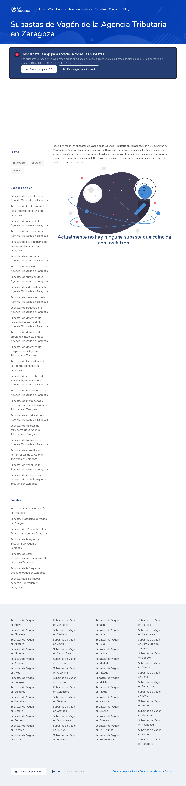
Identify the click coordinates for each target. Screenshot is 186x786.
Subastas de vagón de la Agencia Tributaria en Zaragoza (29, 467)
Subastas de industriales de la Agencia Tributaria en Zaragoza (29, 289)
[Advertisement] (93, 110)
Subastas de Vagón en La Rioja (149, 623)
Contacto (114, 9)
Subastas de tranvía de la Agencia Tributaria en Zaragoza (29, 442)
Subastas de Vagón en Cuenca (64, 680)
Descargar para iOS (39, 69)
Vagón (36, 163)
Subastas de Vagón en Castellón (64, 632)
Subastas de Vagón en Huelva (64, 728)
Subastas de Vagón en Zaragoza (149, 742)
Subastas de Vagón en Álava (22, 623)
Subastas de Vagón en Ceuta (64, 642)
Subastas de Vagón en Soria (149, 675)
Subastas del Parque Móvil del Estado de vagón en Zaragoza (29, 531)
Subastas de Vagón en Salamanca (149, 632)
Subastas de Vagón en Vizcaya (22, 709)
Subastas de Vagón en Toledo (149, 703)
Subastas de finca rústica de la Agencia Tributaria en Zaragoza (29, 269)
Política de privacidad (125, 771)
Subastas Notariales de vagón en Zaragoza (29, 521)
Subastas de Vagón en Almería (22, 651)
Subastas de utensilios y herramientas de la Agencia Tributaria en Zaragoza (27, 455)
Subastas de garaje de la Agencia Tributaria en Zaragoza (29, 223)
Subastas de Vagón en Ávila (22, 670)
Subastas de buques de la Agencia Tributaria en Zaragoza (29, 310)
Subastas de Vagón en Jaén (107, 623)
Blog (126, 9)
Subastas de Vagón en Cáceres (22, 728)
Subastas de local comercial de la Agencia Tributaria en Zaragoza (27, 211)
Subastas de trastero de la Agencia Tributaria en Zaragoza (29, 234)
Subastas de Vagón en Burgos (22, 718)
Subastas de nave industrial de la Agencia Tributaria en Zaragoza (29, 246)
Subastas (100, 9)
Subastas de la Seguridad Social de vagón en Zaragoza (28, 570)
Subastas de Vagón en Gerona (64, 699)
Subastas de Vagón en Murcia (107, 690)
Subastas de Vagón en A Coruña (64, 670)
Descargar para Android (79, 69)
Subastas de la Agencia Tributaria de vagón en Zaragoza (25, 544)
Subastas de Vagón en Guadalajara (64, 718)
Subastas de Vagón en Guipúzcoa (64, 690)
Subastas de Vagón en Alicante (22, 642)
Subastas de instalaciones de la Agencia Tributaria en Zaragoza (28, 366)
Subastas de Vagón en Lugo (107, 642)
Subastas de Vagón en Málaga (107, 670)
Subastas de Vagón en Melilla (107, 680)
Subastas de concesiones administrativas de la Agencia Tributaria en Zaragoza (28, 480)
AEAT (17, 170)
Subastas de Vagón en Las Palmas (107, 728)
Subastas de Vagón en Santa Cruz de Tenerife (149, 644)
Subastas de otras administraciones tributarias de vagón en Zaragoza (29, 558)
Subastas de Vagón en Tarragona (149, 684)
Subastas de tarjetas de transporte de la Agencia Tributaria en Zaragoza (26, 430)
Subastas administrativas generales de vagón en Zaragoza (25, 583)
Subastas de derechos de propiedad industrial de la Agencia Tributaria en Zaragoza (29, 322)
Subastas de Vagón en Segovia (149, 656)
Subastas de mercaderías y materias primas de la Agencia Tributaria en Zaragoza (29, 405)
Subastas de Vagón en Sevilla (149, 665)
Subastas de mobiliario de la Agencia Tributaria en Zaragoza (29, 417)
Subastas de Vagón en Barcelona (22, 699)
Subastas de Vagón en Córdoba (64, 661)
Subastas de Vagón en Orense (107, 709)
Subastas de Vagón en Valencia (149, 713)
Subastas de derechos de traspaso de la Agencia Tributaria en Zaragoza (26, 351)
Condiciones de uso (151, 771)
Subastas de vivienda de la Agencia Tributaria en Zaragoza (29, 198)
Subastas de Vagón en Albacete (22, 632)
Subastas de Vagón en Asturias (22, 661)
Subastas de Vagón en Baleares (22, 690)
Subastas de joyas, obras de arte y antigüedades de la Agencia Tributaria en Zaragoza (29, 380)
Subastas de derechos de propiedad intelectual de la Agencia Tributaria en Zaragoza (29, 337)
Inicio (42, 9)
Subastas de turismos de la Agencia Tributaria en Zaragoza (29, 279)
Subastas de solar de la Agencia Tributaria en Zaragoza (29, 258)
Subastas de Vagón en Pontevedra (107, 737)
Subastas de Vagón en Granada (64, 709)
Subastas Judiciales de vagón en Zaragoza (28, 511)
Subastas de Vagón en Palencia (107, 718)
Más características (80, 9)
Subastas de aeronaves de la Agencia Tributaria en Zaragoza (29, 299)
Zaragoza (19, 163)
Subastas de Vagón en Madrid (107, 661)
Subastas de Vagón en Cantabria (64, 623)
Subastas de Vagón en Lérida (107, 651)
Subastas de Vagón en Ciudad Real (64, 651)
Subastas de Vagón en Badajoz (22, 680)
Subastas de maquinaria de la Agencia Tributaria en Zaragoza (29, 393)
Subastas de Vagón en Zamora (149, 732)
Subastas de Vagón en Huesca (64, 737)
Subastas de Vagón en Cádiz (22, 737)
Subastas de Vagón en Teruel (149, 694)
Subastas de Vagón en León (107, 632)
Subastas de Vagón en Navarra (107, 699)
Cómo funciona (57, 9)
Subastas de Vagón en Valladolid (149, 722)
